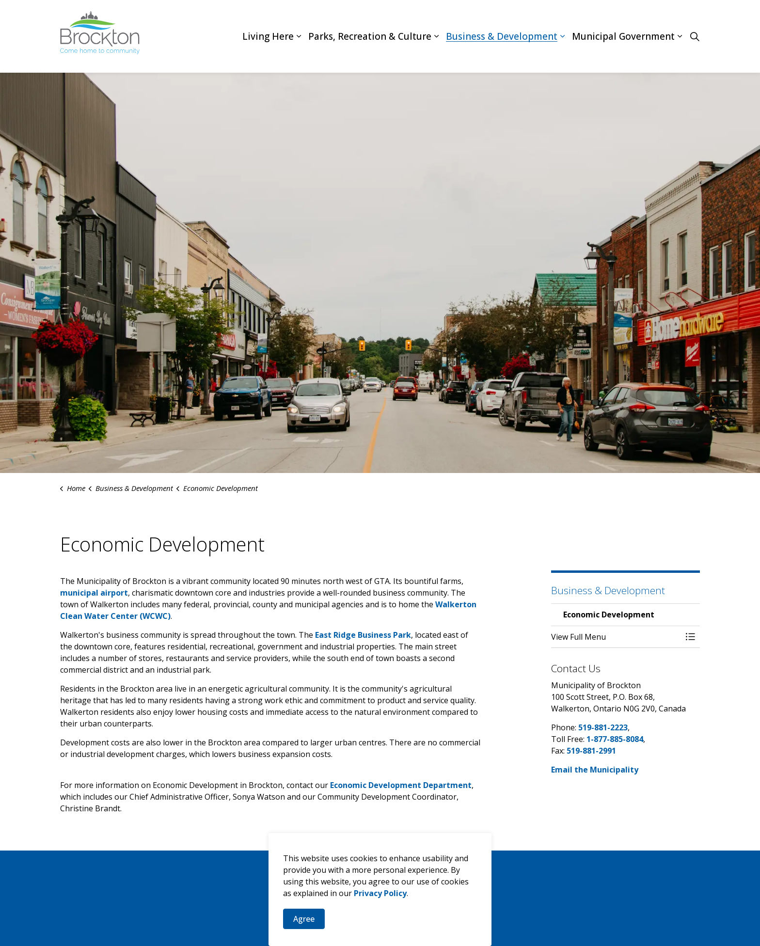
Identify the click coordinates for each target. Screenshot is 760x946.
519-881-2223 (603, 727)
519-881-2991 (591, 750)
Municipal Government (623, 36)
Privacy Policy (380, 893)
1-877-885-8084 (614, 739)
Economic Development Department (401, 785)
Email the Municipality (594, 769)
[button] (616, 636)
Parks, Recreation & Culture (369, 36)
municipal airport (94, 592)
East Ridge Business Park (363, 635)
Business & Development (501, 36)
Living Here (268, 36)
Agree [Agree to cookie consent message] (304, 919)
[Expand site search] (694, 36)
